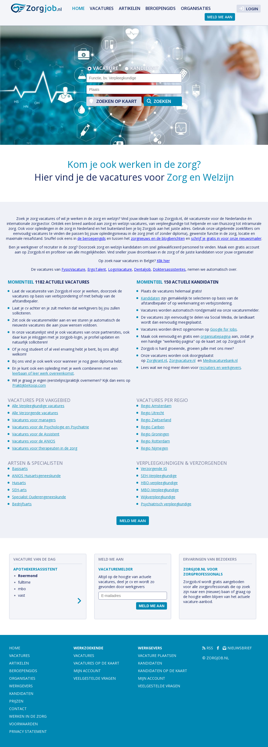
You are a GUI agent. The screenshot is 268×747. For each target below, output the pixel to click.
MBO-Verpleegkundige (160, 489)
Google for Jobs (223, 329)
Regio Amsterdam (156, 405)
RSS (207, 647)
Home (78, 8)
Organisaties (196, 8)
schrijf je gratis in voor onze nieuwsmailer (226, 238)
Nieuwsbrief (237, 647)
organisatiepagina (215, 336)
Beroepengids (161, 8)
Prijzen (16, 701)
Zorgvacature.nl (182, 360)
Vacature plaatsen (157, 655)
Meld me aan (219, 16)
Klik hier (163, 260)
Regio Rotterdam (155, 441)
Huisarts (19, 482)
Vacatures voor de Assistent (35, 433)
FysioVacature (73, 269)
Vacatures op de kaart (96, 663)
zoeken (159, 101)
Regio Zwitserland (156, 419)
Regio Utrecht (152, 412)
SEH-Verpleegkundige (159, 475)
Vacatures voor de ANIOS (33, 441)
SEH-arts (19, 489)
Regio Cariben (152, 426)
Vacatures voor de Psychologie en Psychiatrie (50, 426)
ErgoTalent (96, 269)
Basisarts (20, 468)
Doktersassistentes (169, 269)
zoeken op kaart (113, 101)
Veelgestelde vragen (95, 678)
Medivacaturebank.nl (220, 360)
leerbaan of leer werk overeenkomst (43, 373)
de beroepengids (91, 238)
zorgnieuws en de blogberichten (158, 238)
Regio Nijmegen (154, 448)
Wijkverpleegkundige (158, 496)
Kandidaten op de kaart (162, 670)
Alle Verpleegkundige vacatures (38, 405)
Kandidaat (144, 68)
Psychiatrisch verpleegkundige (166, 503)
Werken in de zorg (28, 716)
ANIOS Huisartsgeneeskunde (36, 475)
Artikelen (129, 8)
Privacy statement (28, 731)
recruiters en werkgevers (220, 367)
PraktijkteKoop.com (29, 385)
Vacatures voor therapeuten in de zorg (44, 448)
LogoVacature (120, 269)
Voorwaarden (23, 723)
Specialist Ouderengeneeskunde (39, 496)
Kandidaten (150, 298)
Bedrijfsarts (22, 503)
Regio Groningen (155, 433)
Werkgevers (21, 685)
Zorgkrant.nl (157, 360)
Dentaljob (142, 269)
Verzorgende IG (154, 468)
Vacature (105, 68)
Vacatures (102, 8)
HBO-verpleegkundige (159, 482)
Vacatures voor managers (34, 419)
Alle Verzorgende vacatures (35, 412)
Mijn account (87, 670)
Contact (18, 708)
